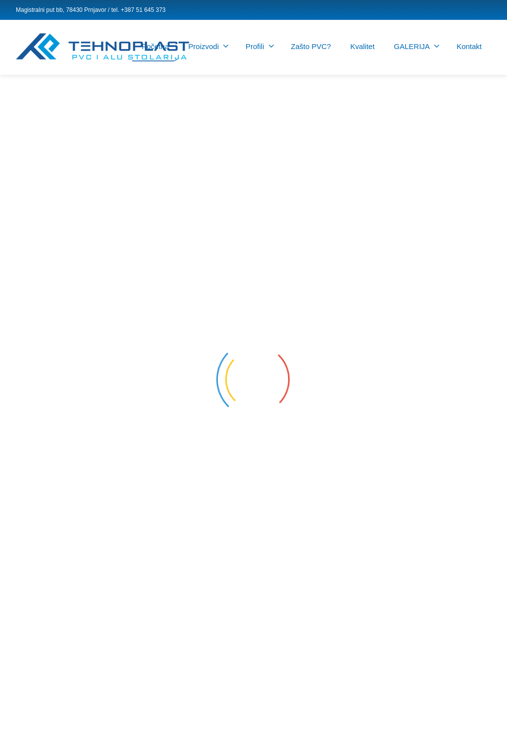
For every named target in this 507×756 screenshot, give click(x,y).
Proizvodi (208, 46)
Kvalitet (362, 46)
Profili (260, 46)
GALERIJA (417, 46)
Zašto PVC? (311, 46)
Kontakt (469, 46)
